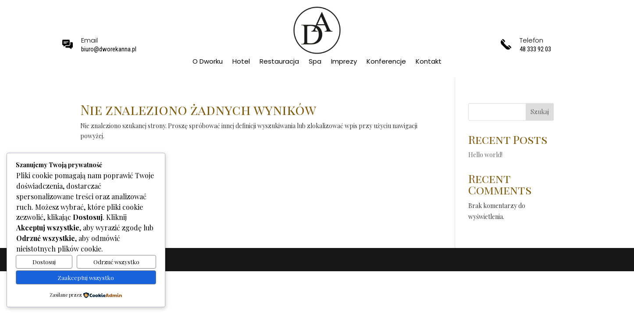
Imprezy (344, 62)
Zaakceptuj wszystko (85, 277)
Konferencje (386, 62)
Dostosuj (44, 262)
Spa (315, 62)
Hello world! (485, 155)
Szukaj (540, 112)
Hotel (241, 62)
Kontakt (429, 62)
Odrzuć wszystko (116, 262)
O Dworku (207, 62)
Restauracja (279, 62)
